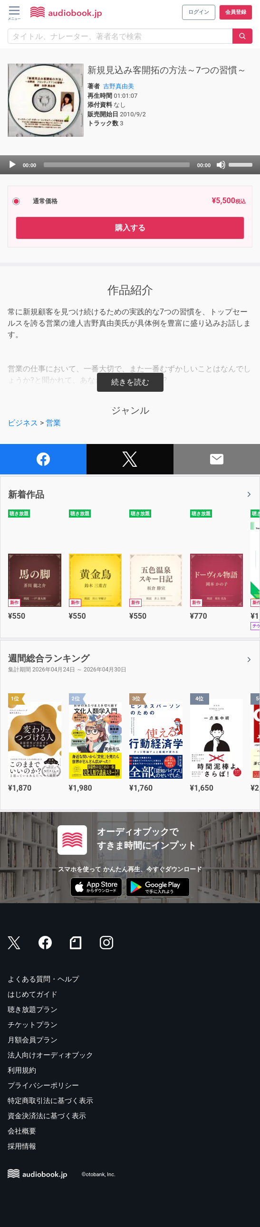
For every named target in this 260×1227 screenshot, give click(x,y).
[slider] (117, 164)
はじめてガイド (33, 994)
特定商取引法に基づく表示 (50, 1100)
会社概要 (22, 1131)
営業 (53, 422)
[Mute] (221, 165)
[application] (130, 164)
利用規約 (22, 1070)
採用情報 (22, 1146)
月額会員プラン (33, 1040)
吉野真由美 (118, 86)
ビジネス (23, 422)
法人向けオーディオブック (50, 1055)
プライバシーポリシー (43, 1085)
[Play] (12, 165)
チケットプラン (33, 1024)
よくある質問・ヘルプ (43, 979)
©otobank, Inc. (99, 1175)
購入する (130, 227)
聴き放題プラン (33, 1009)
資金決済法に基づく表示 (47, 1116)
